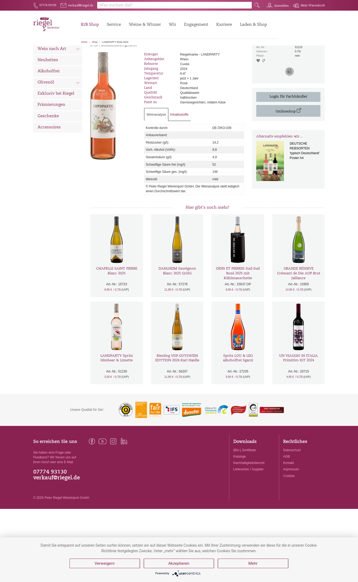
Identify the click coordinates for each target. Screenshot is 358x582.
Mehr (252, 563)
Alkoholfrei (49, 99)
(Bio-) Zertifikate (244, 478)
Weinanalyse (156, 142)
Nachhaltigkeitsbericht (249, 491)
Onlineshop (288, 138)
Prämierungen (51, 133)
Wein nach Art (59, 77)
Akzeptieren (178, 563)
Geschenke (48, 144)
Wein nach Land (59, 66)
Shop (94, 42)
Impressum (291, 497)
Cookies (289, 504)
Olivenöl (59, 111)
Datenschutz (292, 478)
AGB (286, 485)
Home (84, 42)
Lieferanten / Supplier (248, 497)
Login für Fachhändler (288, 124)
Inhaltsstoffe (179, 142)
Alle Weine (48, 55)
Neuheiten (48, 88)
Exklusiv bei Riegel (56, 122)
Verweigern (105, 563)
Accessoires (49, 155)
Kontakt (288, 491)
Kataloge (239, 485)
